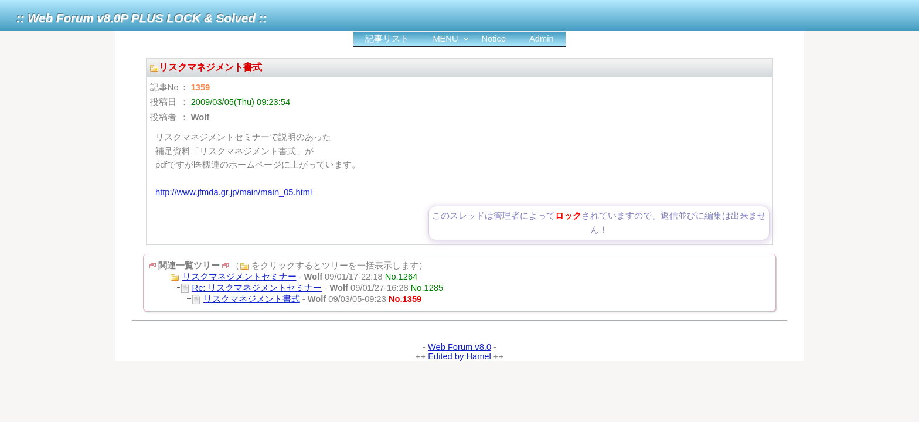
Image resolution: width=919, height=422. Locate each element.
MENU (445, 38)
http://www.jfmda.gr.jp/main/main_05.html (233, 192)
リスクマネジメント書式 (251, 299)
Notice (494, 38)
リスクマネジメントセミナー (239, 276)
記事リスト (387, 38)
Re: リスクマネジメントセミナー (257, 287)
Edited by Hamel (459, 356)
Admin (541, 38)
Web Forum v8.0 (459, 347)
